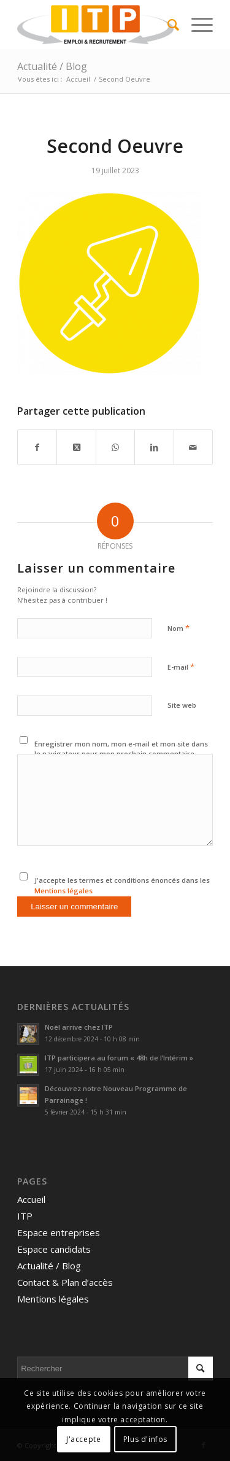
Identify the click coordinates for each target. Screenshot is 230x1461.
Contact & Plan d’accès (65, 1282)
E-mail (180, 666)
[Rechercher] (167, 24)
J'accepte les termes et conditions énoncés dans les (122, 885)
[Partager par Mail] (193, 447)
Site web (181, 705)
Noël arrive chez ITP (79, 1027)
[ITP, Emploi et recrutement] (95, 24)
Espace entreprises (58, 1232)
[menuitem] (167, 24)
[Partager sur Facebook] (37, 447)
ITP (25, 1216)
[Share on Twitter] (76, 447)
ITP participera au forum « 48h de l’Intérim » (119, 1057)
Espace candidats (54, 1249)
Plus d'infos (145, 1439)
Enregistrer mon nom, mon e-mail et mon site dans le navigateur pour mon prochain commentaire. (121, 749)
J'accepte (83, 1439)
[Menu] (196, 24)
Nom (178, 627)
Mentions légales (63, 890)
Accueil (31, 1199)
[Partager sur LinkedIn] (154, 447)
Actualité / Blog (52, 66)
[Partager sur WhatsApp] (115, 447)
